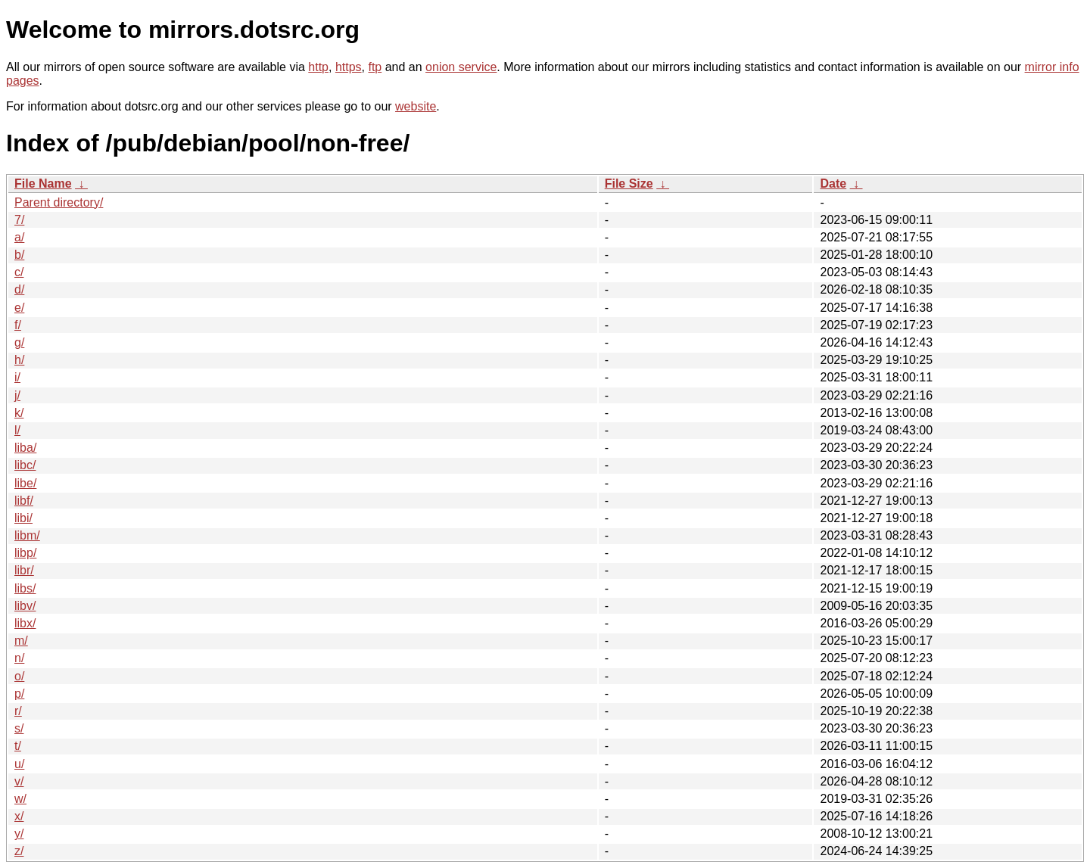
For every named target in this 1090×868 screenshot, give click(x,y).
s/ (18, 728)
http (318, 67)
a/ (19, 237)
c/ (18, 272)
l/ (17, 430)
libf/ (23, 500)
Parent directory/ (58, 202)
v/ (18, 781)
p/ (19, 693)
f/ (17, 325)
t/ (17, 745)
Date (833, 183)
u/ (19, 764)
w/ (20, 798)
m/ (21, 640)
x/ (18, 816)
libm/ (27, 535)
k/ (18, 412)
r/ (18, 711)
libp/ (25, 552)
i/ (17, 377)
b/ (19, 254)
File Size (629, 183)
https (348, 67)
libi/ (23, 518)
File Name (43, 183)
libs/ (25, 588)
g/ (19, 342)
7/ (19, 219)
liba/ (25, 447)
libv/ (25, 605)
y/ (18, 833)
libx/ (25, 623)
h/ (19, 359)
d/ (19, 289)
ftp (375, 67)
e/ (19, 307)
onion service (461, 67)
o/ (19, 676)
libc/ (25, 465)
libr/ (24, 570)
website (415, 106)
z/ (18, 851)
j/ (17, 395)
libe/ (25, 483)
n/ (19, 658)
